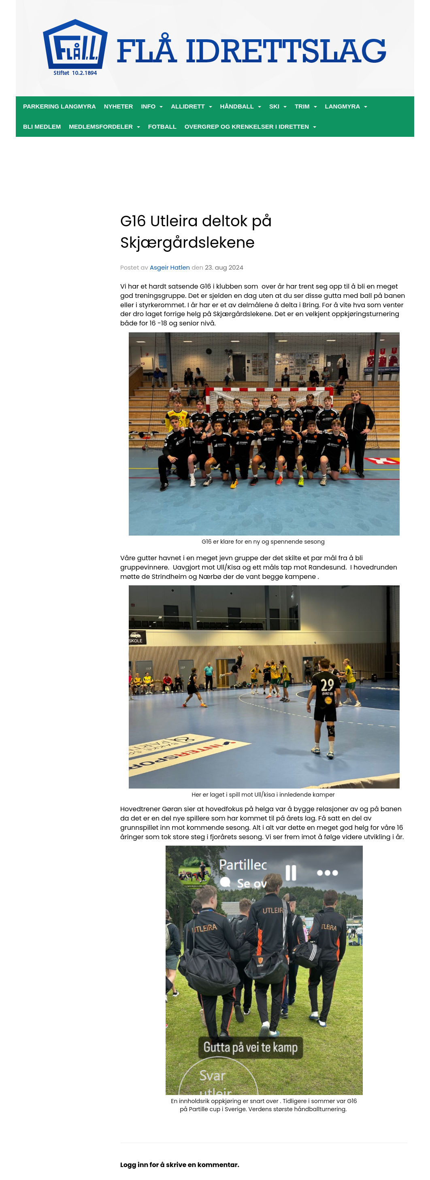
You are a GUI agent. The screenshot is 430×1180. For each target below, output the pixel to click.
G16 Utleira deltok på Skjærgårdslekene (196, 231)
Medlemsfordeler (104, 126)
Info (152, 106)
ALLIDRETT (191, 106)
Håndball (240, 106)
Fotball (162, 126)
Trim (306, 106)
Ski (278, 106)
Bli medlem (42, 126)
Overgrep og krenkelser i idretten (250, 126)
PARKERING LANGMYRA (59, 106)
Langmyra (346, 106)
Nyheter (118, 106)
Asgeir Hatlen (170, 267)
